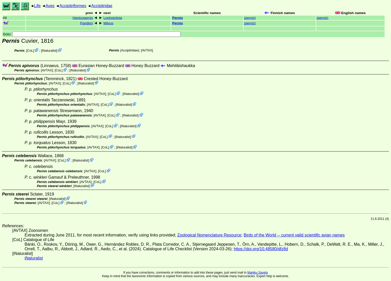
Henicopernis (83, 18)
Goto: (92, 34)
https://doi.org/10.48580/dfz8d (261, 249)
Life (37, 6)
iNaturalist (49, 50)
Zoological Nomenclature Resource (209, 235)
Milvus (109, 23)
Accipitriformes (72, 6)
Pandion (86, 23)
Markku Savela (257, 272)
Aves (50, 6)
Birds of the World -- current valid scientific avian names (294, 235)
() (250, 18)
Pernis (177, 18)
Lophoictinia (113, 18)
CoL (30, 50)
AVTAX (147, 50)
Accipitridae (101, 6)
